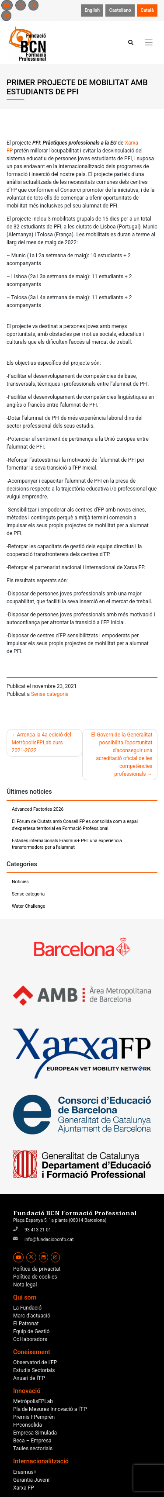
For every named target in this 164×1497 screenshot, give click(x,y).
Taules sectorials (32, 1448)
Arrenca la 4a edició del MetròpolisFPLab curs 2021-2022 (41, 743)
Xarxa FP (23, 1488)
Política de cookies (35, 1277)
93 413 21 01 (37, 1230)
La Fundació (27, 1308)
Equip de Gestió (31, 1331)
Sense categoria (50, 694)
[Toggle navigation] (149, 42)
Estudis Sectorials (34, 1370)
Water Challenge (28, 906)
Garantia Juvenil (32, 1480)
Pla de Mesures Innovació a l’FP (50, 1409)
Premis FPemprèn (34, 1417)
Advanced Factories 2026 (37, 809)
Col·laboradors (30, 1339)
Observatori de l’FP (35, 1362)
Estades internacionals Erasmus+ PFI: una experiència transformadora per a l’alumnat (67, 844)
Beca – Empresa (32, 1441)
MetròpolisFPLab (33, 1401)
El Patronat (26, 1324)
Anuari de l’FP (29, 1378)
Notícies (20, 882)
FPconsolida (27, 1425)
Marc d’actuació (31, 1316)
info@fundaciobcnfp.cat (48, 1239)
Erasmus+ (25, 1472)
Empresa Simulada (35, 1433)
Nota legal (25, 1285)
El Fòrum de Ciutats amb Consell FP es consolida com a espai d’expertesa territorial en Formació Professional (75, 825)
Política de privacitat (37, 1269)
